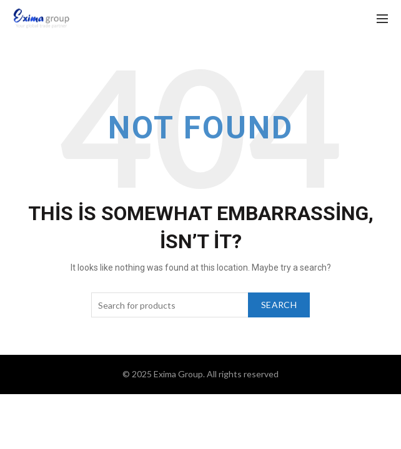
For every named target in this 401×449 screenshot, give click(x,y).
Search (279, 304)
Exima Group (178, 374)
